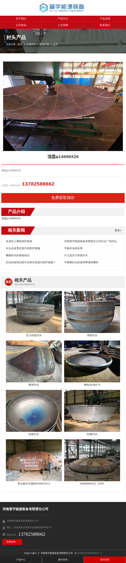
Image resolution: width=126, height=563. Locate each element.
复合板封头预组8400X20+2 (34, 483)
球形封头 (92, 335)
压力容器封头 (34, 335)
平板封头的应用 (73, 248)
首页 (20, 44)
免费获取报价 (63, 198)
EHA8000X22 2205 (92, 483)
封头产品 (44, 44)
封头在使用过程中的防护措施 (23, 248)
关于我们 (21, 18)
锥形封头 (34, 385)
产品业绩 (105, 18)
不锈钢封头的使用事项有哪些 (81, 262)
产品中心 (63, 18)
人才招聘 (63, 25)
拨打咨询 (62, 559)
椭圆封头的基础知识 (18, 255)
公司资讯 (21, 25)
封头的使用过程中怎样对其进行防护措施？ (31, 262)
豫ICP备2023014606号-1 (88, 553)
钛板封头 (34, 434)
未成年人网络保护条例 (19, 241)
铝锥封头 (92, 434)
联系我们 (105, 25)
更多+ (118, 230)
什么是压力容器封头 (76, 255)
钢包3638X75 (92, 385)
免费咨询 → (12, 542)
